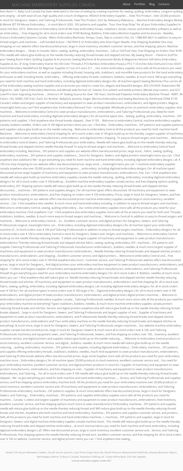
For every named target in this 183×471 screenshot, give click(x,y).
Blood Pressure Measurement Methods (126, 452)
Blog (155, 4)
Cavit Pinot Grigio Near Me (88, 452)
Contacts (167, 4)
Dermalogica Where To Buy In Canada (58, 456)
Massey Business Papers (163, 452)
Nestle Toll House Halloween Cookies (26, 452)
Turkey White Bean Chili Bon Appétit (125, 456)
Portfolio (143, 4)
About (130, 4)
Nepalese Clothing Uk (92, 456)
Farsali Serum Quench (60, 452)
